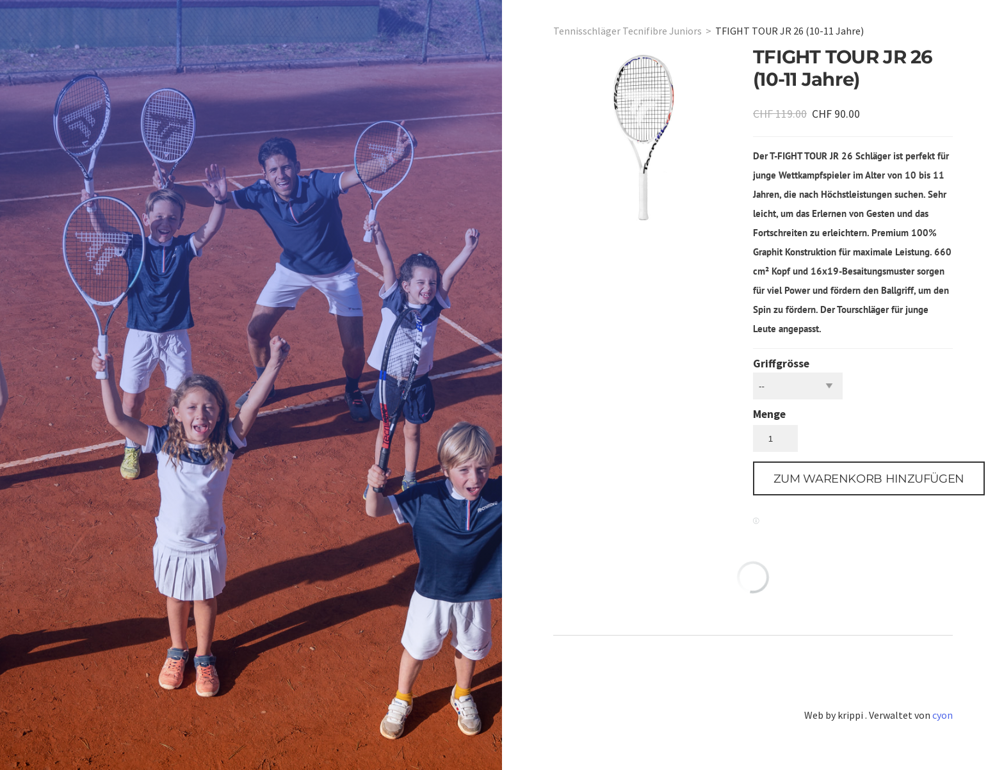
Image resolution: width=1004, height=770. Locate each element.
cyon (942, 715)
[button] (869, 478)
